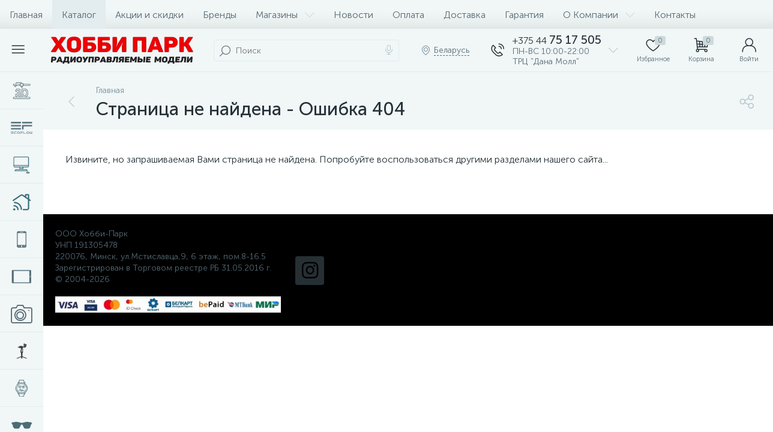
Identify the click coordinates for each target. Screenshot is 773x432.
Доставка (465, 14)
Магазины (285, 14)
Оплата (408, 14)
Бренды (219, 14)
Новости (353, 14)
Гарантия (524, 14)
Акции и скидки (149, 14)
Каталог (79, 14)
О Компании (599, 14)
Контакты (675, 14)
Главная (26, 14)
